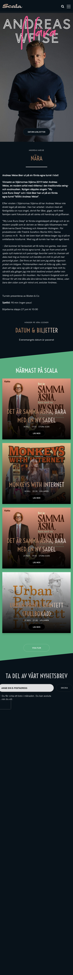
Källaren (43, 491)
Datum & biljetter (36, 132)
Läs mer (36, 433)
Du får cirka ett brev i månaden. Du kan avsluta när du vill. (26, 704)
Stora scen (43, 426)
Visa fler (36, 648)
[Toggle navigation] (69, 6)
